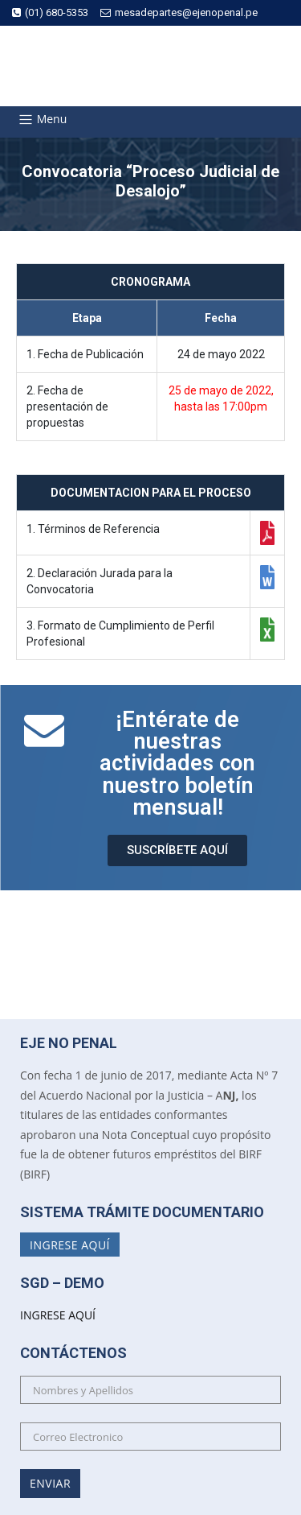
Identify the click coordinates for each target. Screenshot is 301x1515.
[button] (177, 850)
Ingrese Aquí (70, 1244)
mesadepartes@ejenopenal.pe (179, 12)
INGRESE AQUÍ (58, 1315)
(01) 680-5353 (50, 12)
